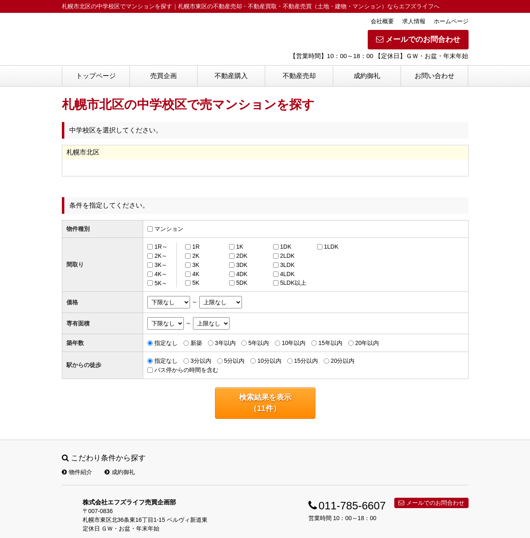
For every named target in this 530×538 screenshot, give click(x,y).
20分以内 (343, 360)
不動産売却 (299, 75)
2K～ (160, 255)
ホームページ (451, 21)
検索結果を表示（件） (265, 403)
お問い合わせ (434, 75)
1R (196, 246)
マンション (168, 228)
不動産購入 (231, 75)
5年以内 (258, 343)
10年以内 (294, 343)
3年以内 (225, 343)
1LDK (331, 246)
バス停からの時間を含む (186, 370)
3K (195, 265)
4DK (241, 274)
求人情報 (413, 21)
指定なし (166, 343)
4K (195, 274)
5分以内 (234, 360)
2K (195, 255)
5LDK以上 (293, 282)
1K (239, 246)
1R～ (161, 246)
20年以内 (367, 343)
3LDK (287, 265)
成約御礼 (367, 75)
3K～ (160, 265)
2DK (241, 255)
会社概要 (382, 21)
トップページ (96, 75)
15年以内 (330, 343)
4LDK (287, 274)
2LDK (287, 255)
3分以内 (201, 360)
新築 (196, 343)
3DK (241, 265)
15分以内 (306, 360)
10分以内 (269, 360)
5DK (241, 282)
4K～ (160, 274)
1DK (285, 246)
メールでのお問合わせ (418, 39)
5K (195, 282)
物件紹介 (77, 472)
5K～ (160, 282)
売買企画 (163, 75)
